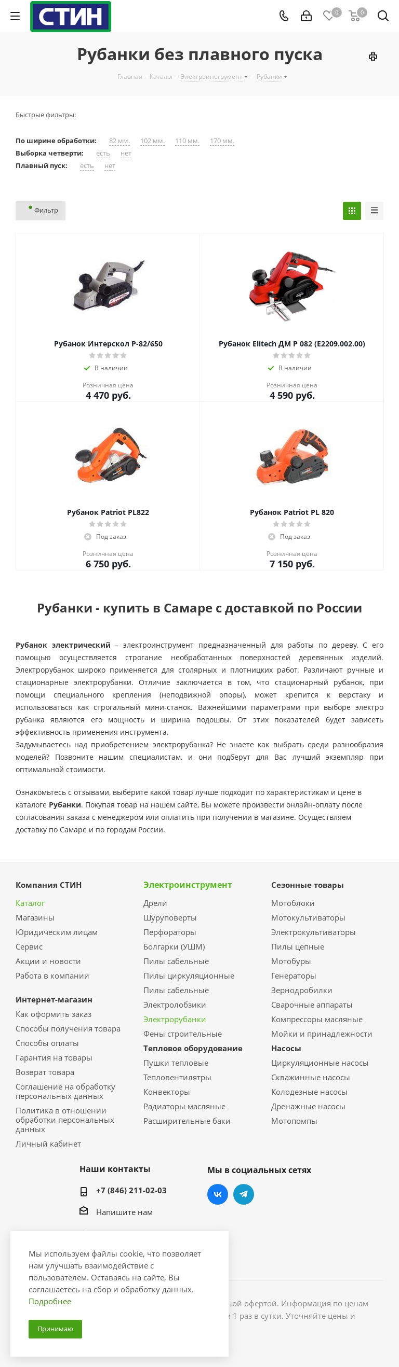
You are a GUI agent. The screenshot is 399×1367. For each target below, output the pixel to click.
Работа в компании (52, 975)
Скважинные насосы (310, 1077)
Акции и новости (48, 961)
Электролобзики (174, 1004)
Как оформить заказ (53, 1014)
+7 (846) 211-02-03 (131, 1190)
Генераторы (293, 975)
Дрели (155, 903)
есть (103, 153)
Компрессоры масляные (317, 1019)
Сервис (29, 946)
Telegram (243, 1194)
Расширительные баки (187, 1120)
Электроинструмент (187, 884)
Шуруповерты (170, 917)
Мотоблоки (293, 903)
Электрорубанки (174, 1019)
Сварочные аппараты (312, 1004)
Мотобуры (291, 961)
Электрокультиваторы (313, 932)
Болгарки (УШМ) (174, 946)
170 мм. (222, 140)
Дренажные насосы (308, 1106)
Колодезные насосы (309, 1091)
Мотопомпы (294, 1120)
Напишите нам (124, 1212)
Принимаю (55, 1328)
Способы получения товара (68, 1028)
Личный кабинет (48, 1143)
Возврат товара (45, 1072)
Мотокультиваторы (308, 917)
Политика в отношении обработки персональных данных (65, 1119)
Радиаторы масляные (184, 1106)
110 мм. (187, 140)
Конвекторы (166, 1091)
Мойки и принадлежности (322, 1033)
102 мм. (152, 140)
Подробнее (50, 1301)
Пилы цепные (297, 946)
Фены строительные (182, 1033)
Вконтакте (217, 1194)
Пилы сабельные (176, 961)
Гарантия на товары (54, 1057)
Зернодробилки (301, 990)
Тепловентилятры (177, 1077)
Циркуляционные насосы (320, 1062)
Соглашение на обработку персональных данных (65, 1091)
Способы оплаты (47, 1043)
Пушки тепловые (175, 1062)
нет (126, 153)
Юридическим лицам (57, 932)
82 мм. (119, 140)
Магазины (35, 917)
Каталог (30, 903)
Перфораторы (169, 932)
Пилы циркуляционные (188, 975)
